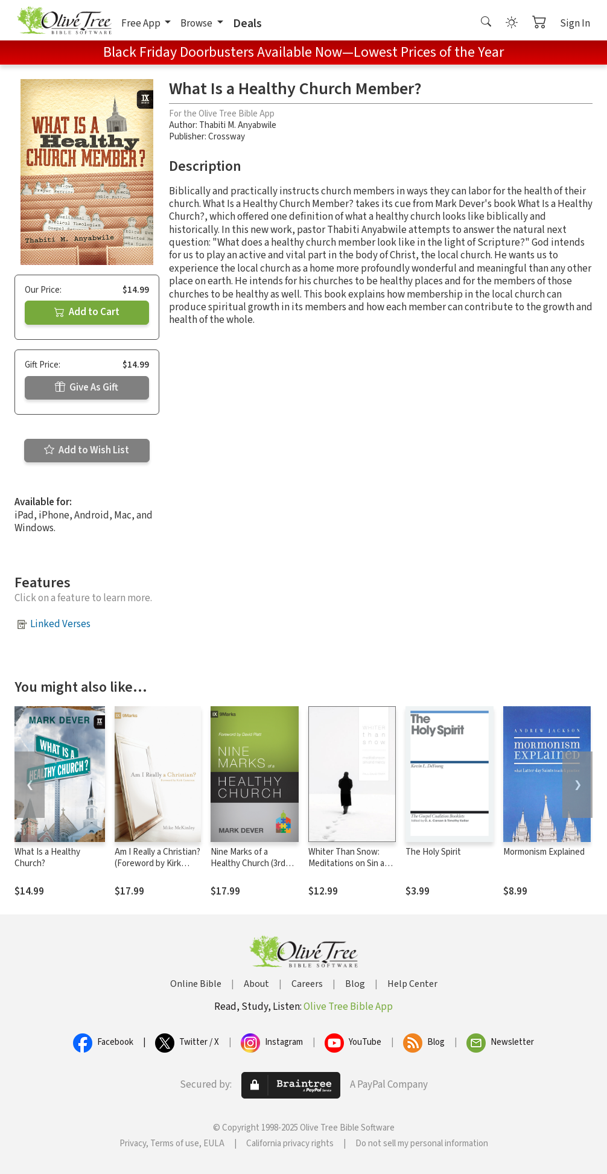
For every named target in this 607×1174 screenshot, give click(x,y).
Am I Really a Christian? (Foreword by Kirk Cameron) (157, 863)
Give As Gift (86, 387)
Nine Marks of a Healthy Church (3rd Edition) (248, 863)
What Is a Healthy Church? (47, 858)
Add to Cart (86, 312)
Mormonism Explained (544, 852)
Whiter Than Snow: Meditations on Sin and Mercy (351, 863)
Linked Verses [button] (60, 624)
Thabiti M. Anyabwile (237, 125)
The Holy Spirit (433, 852)
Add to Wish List (86, 450)
